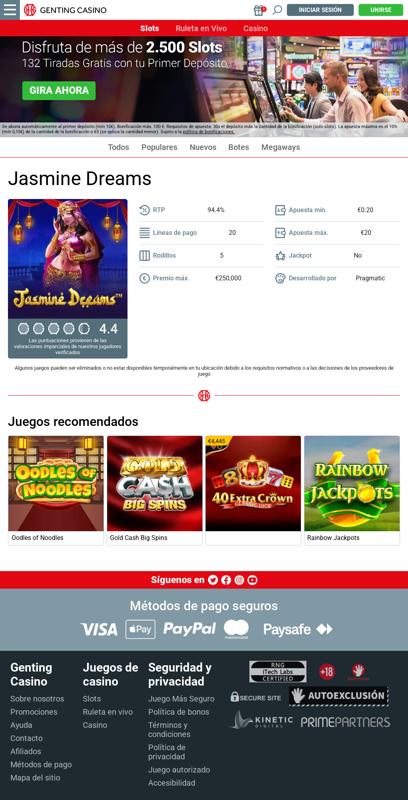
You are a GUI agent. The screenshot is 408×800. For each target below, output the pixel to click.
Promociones (33, 712)
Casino (255, 28)
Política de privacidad (167, 752)
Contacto (26, 738)
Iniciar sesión (320, 10)
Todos (118, 147)
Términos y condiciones (169, 729)
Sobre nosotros (37, 698)
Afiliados (25, 751)
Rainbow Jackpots (333, 538)
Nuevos (203, 147)
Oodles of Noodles (37, 538)
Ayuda (21, 725)
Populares (159, 147)
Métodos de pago (41, 764)
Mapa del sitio (35, 777)
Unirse (381, 10)
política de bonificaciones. (209, 131)
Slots (149, 28)
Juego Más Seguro (181, 698)
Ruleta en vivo (108, 712)
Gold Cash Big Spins (138, 538)
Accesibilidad (171, 783)
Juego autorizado (179, 769)
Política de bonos (178, 712)
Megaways (280, 147)
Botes (238, 147)
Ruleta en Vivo (201, 28)
